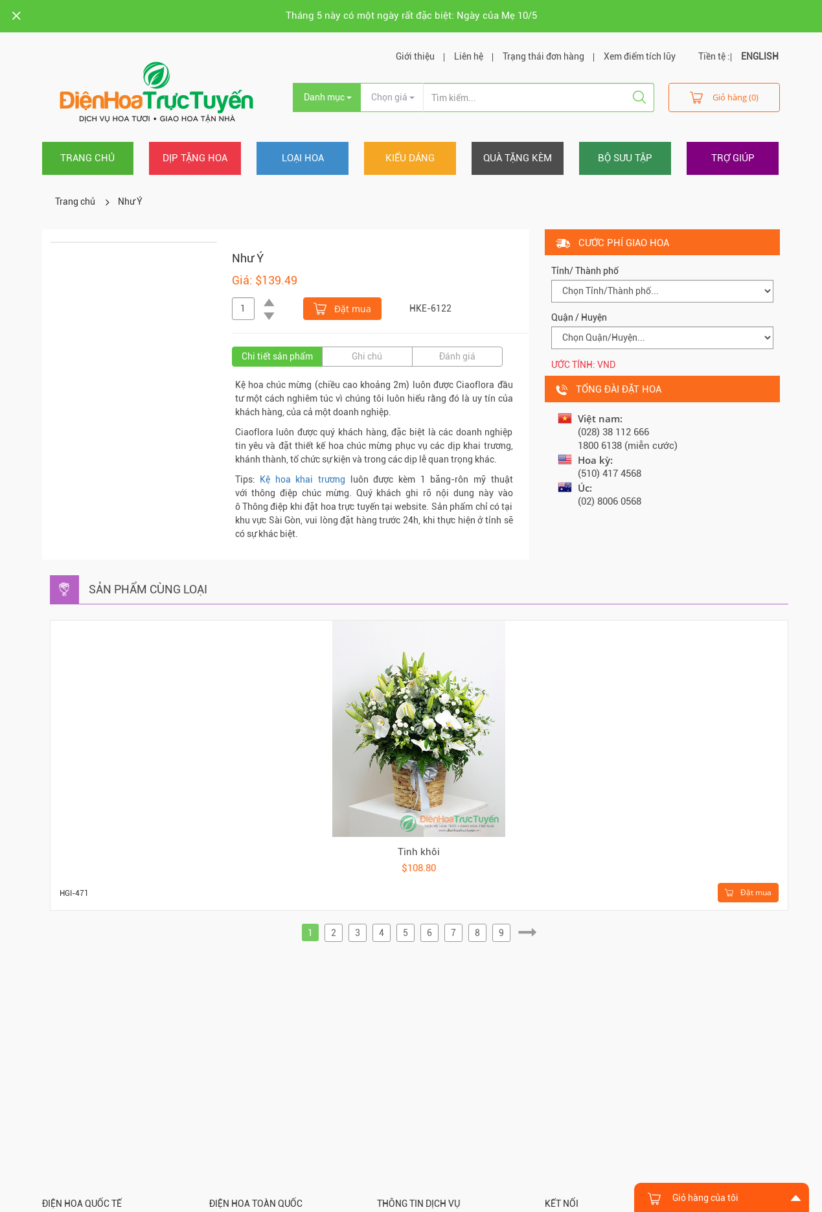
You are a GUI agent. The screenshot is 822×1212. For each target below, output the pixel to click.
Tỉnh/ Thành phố (585, 271)
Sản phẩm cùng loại (148, 589)
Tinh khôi (419, 852)
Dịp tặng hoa (195, 158)
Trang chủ (87, 158)
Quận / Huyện (579, 317)
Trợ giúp (733, 158)
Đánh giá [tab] (457, 356)
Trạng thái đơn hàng (543, 56)
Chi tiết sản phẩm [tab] (277, 356)
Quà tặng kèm (517, 158)
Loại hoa (303, 158)
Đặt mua (342, 308)
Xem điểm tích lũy (640, 56)
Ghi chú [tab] (367, 356)
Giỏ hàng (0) (724, 97)
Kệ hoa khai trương (302, 479)
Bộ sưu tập (625, 158)
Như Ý (130, 201)
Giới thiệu (415, 56)
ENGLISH (760, 56)
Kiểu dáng (410, 158)
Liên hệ (468, 56)
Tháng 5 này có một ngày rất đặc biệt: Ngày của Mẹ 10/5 (411, 15)
